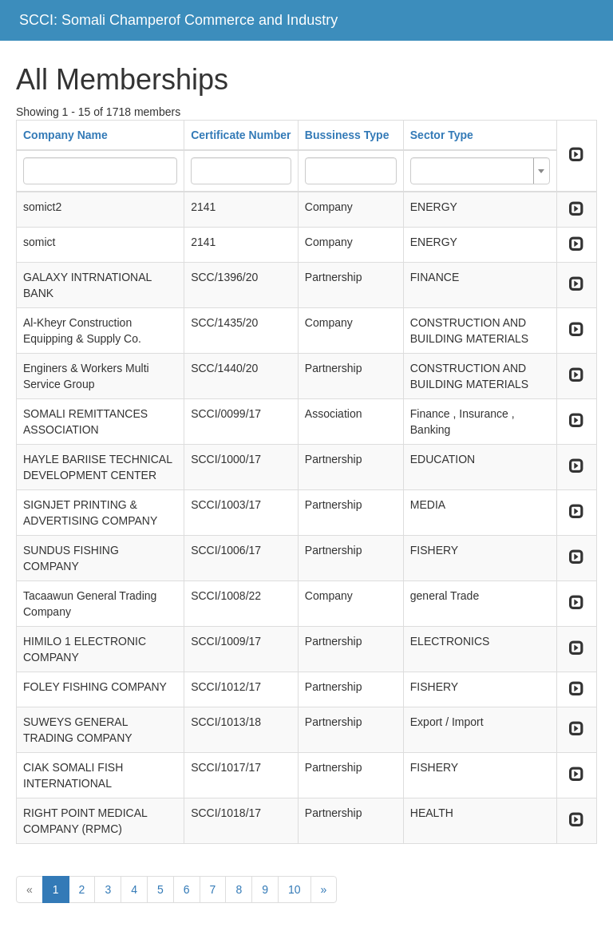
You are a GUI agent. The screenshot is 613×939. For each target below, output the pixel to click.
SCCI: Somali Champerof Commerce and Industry (178, 20)
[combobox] (480, 170)
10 (294, 889)
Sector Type (441, 135)
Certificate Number (241, 135)
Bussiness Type (347, 135)
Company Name (65, 135)
